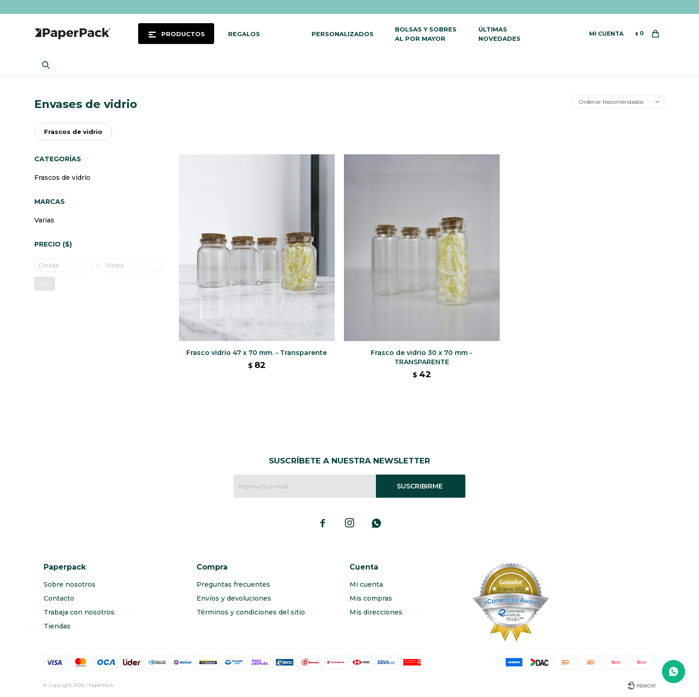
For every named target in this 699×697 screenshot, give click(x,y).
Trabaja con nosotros (79, 612)
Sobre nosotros (69, 584)
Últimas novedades (499, 33)
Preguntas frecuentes (233, 584)
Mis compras (371, 598)
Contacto (59, 598)
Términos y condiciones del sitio (251, 612)
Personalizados (342, 34)
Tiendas (57, 626)
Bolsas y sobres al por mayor (426, 33)
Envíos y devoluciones (234, 598)
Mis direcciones (376, 612)
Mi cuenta (366, 584)
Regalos (244, 34)
